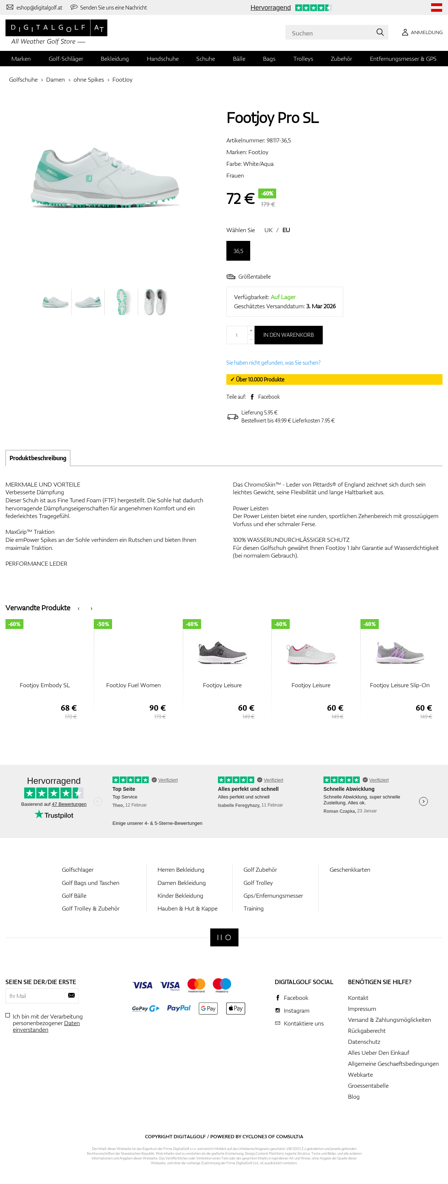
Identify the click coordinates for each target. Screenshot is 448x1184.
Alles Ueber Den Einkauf (378, 1053)
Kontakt (358, 998)
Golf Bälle (74, 895)
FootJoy (122, 79)
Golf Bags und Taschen (90, 883)
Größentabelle (248, 276)
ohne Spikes (89, 79)
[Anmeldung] (421, 32)
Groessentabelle (368, 1085)
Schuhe (205, 59)
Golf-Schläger (66, 59)
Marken (21, 59)
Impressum (362, 1009)
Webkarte (360, 1075)
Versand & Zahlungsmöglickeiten (389, 1020)
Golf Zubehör (260, 869)
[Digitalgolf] (224, 937)
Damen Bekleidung (182, 883)
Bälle (239, 59)
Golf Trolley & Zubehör (90, 908)
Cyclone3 (254, 1136)
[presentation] (78, 607)
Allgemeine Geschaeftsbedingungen (393, 1064)
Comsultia (289, 1136)
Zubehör (341, 59)
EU (286, 230)
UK (268, 230)
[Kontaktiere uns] (33, 7)
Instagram (297, 1010)
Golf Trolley (258, 883)
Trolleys (303, 59)
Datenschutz (364, 1042)
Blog (354, 1096)
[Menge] (240, 335)
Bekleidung (115, 59)
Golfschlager (77, 869)
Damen (55, 79)
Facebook (269, 396)
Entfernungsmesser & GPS (403, 59)
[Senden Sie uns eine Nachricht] (108, 7)
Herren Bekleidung (181, 869)
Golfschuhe (23, 79)
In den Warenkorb (288, 334)
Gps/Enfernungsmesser (273, 895)
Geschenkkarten (350, 869)
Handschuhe (163, 59)
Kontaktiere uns (304, 1023)
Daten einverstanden (46, 1026)
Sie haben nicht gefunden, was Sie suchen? (273, 362)
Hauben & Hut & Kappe (188, 908)
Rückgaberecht (367, 1031)
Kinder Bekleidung (180, 895)
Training (254, 908)
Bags (269, 59)
